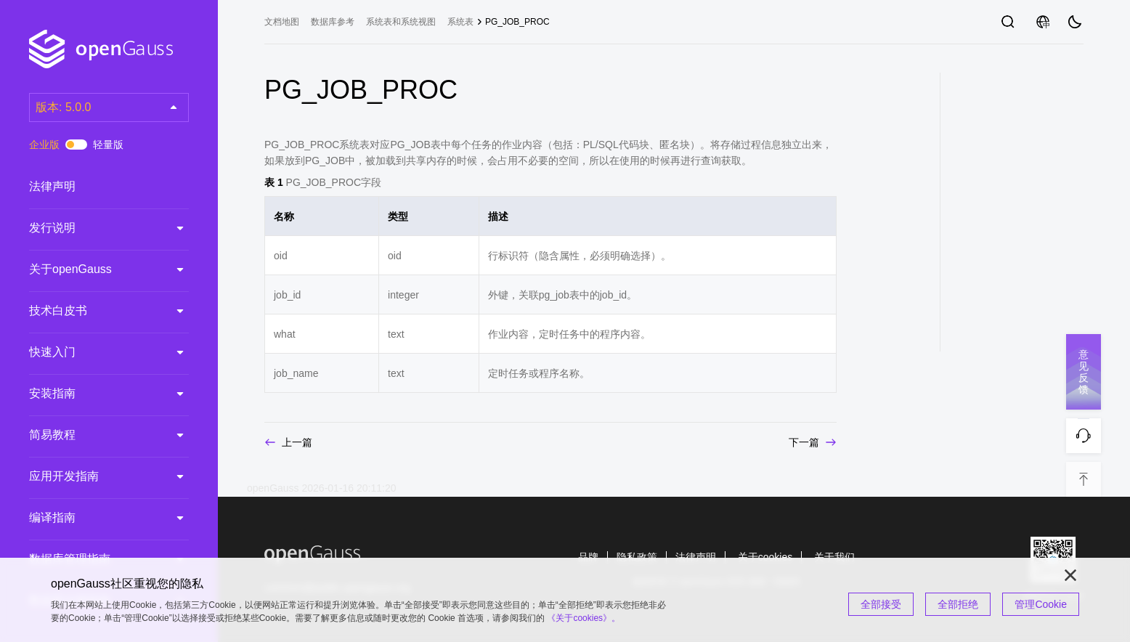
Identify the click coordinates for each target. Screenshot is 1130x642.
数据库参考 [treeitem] (332, 22)
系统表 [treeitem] (460, 22)
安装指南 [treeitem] (94, 393)
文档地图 (281, 22)
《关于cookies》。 (583, 618)
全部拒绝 (958, 604)
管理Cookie (1041, 604)
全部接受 (881, 604)
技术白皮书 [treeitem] (94, 311)
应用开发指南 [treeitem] (94, 476)
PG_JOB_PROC (517, 22)
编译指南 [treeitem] (94, 518)
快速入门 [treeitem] (94, 352)
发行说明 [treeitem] (94, 228)
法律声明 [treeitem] (94, 186)
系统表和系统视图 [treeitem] (401, 22)
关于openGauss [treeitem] (94, 269)
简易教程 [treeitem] (94, 435)
